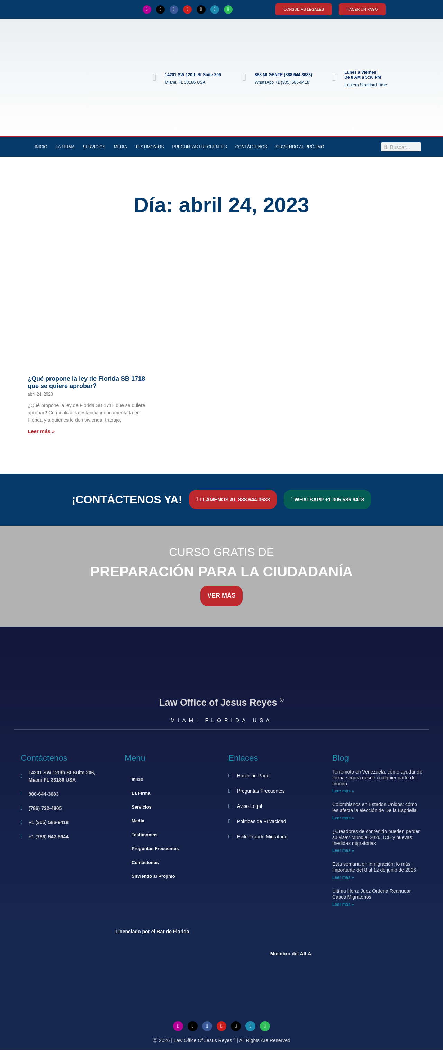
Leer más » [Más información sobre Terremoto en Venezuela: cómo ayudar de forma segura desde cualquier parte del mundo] (343, 791)
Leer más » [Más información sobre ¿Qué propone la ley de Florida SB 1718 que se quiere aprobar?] (41, 431)
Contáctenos (251, 147)
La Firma (65, 147)
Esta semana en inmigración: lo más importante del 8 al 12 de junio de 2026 (374, 867)
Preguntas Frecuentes (199, 147)
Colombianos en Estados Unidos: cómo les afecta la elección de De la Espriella (374, 807)
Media (120, 147)
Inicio (41, 147)
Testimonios (149, 147)
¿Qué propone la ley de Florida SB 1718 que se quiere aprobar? (86, 382)
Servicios (94, 147)
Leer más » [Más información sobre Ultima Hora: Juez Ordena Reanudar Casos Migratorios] (343, 904)
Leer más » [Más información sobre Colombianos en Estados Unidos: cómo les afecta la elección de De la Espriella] (343, 818)
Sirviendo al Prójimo (299, 147)
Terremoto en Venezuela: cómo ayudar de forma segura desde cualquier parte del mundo (377, 778)
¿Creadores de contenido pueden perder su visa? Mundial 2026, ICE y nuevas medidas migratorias (376, 837)
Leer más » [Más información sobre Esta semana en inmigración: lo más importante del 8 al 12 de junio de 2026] (343, 877)
